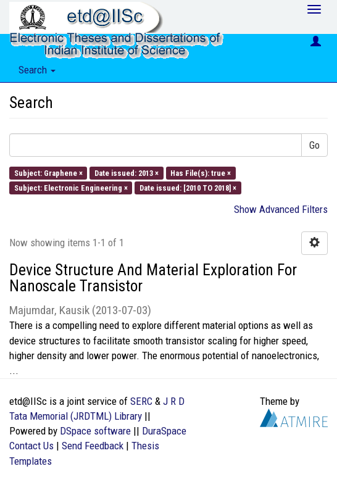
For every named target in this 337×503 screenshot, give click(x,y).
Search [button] (37, 70)
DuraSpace (164, 431)
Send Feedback (92, 445)
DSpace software (95, 431)
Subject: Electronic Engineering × (71, 187)
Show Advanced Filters (281, 209)
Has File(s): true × (200, 172)
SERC (141, 401)
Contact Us (31, 445)
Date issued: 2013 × (126, 172)
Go (314, 145)
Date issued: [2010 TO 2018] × (187, 187)
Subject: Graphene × (48, 172)
